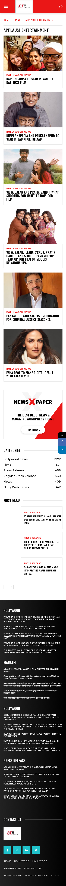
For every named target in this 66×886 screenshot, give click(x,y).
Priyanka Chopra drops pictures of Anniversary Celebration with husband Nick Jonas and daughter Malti (32, 636)
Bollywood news (19, 75)
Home (7, 20)
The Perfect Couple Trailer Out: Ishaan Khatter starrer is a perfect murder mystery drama (30, 651)
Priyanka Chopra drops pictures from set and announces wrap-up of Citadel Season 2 (29, 627)
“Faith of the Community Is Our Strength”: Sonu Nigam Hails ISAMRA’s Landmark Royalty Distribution (32, 749)
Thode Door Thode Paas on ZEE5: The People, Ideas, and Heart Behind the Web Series (41, 545)
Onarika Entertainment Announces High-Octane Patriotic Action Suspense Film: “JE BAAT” (29, 790)
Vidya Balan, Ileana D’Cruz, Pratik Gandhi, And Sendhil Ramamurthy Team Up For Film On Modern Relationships (30, 257)
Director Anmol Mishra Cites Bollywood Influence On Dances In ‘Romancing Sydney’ (31, 797)
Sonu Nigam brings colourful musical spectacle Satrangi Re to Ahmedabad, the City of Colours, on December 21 (31, 717)
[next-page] (11, 587)
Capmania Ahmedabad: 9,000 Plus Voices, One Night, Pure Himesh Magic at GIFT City (31, 782)
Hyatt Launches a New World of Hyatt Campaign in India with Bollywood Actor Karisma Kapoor (31, 742)
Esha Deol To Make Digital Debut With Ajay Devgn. (29, 374)
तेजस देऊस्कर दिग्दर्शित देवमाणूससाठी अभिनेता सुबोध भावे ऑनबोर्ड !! (27, 698)
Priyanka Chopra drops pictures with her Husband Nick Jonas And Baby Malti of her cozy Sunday (32, 644)
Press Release (32, 512)
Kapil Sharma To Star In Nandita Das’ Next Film (30, 81)
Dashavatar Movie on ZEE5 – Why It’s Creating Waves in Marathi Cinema (41, 570)
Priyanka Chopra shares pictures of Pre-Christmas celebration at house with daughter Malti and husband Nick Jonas (32, 619)
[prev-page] (6, 587)
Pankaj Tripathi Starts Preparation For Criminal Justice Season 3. (32, 318)
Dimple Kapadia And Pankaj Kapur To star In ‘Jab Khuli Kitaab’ (32, 137)
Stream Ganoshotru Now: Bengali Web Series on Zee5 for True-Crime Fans (42, 519)
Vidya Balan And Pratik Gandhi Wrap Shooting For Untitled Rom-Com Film (32, 195)
